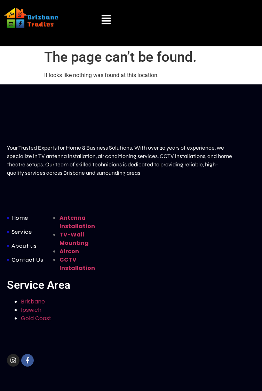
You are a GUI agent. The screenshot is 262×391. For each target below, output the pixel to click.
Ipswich (31, 310)
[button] (106, 20)
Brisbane (33, 302)
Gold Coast (37, 318)
